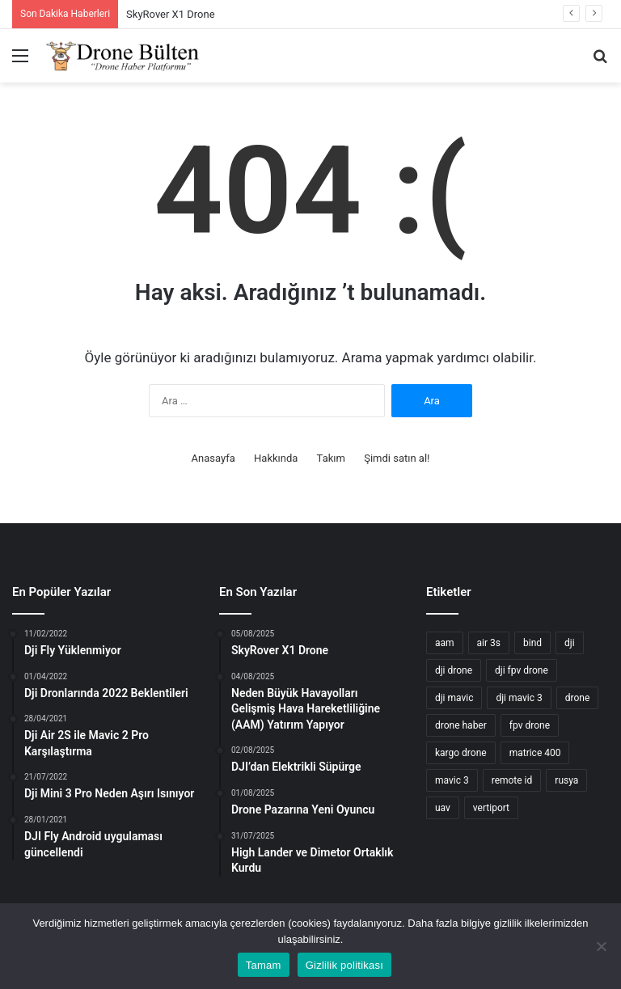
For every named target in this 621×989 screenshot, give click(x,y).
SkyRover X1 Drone (170, 14)
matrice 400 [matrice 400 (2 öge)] (535, 753)
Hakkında (276, 458)
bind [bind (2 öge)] (532, 643)
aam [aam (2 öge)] (444, 643)
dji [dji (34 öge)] (569, 643)
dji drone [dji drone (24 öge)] (453, 670)
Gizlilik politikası (345, 965)
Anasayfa (213, 458)
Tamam (263, 965)
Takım (331, 458)
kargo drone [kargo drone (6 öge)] (461, 753)
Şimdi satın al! (396, 458)
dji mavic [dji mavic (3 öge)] (454, 698)
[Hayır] (601, 946)
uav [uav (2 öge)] (442, 808)
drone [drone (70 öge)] (577, 698)
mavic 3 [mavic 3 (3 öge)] (452, 780)
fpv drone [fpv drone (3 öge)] (529, 725)
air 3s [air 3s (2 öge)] (489, 643)
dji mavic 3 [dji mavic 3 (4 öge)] (519, 698)
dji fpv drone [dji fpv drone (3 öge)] (521, 670)
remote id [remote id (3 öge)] (512, 780)
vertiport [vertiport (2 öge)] (491, 808)
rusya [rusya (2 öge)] (566, 780)
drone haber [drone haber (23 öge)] (461, 725)
